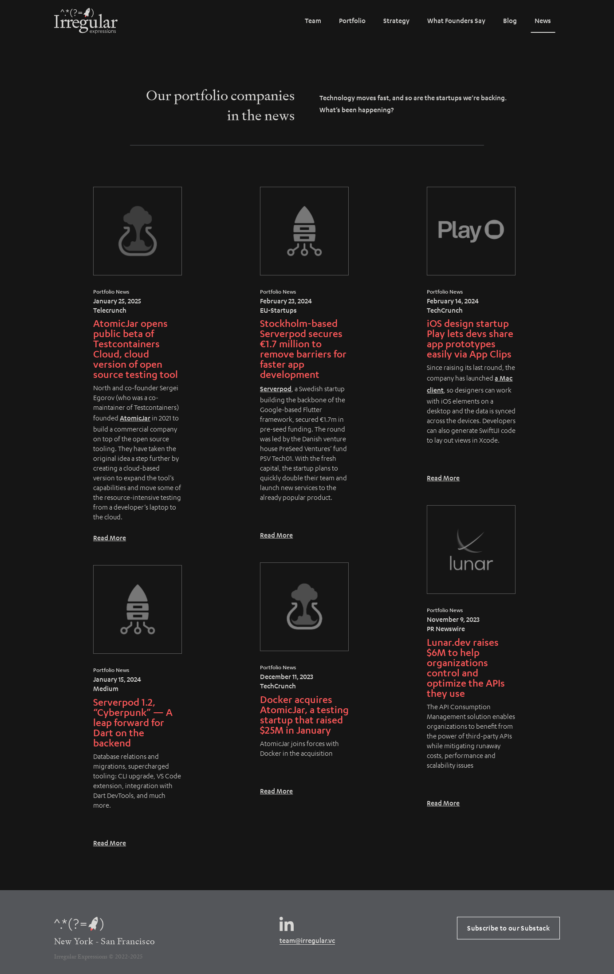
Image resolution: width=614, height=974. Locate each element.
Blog (510, 20)
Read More (109, 538)
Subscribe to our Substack (508, 928)
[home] (86, 20)
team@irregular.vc (307, 940)
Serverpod (275, 389)
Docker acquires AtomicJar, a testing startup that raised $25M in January (304, 714)
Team (313, 20)
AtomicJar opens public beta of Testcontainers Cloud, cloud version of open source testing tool (135, 348)
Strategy (396, 20)
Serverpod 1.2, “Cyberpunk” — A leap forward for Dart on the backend (133, 722)
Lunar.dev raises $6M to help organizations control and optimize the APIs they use (466, 667)
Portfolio (352, 20)
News (543, 20)
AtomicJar (135, 418)
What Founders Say (456, 20)
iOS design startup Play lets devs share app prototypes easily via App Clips (470, 338)
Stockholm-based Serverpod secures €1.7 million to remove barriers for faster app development (303, 348)
